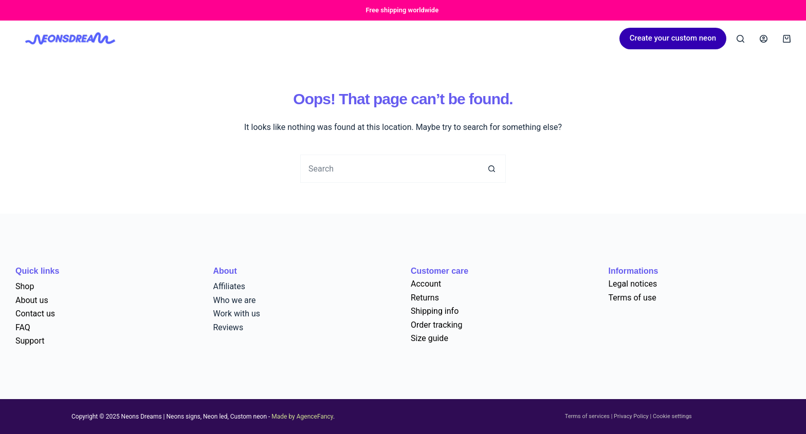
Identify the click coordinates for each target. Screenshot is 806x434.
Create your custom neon (673, 38)
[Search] (740, 39)
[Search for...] (389, 169)
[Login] (763, 39)
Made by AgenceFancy (302, 416)
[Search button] (492, 169)
